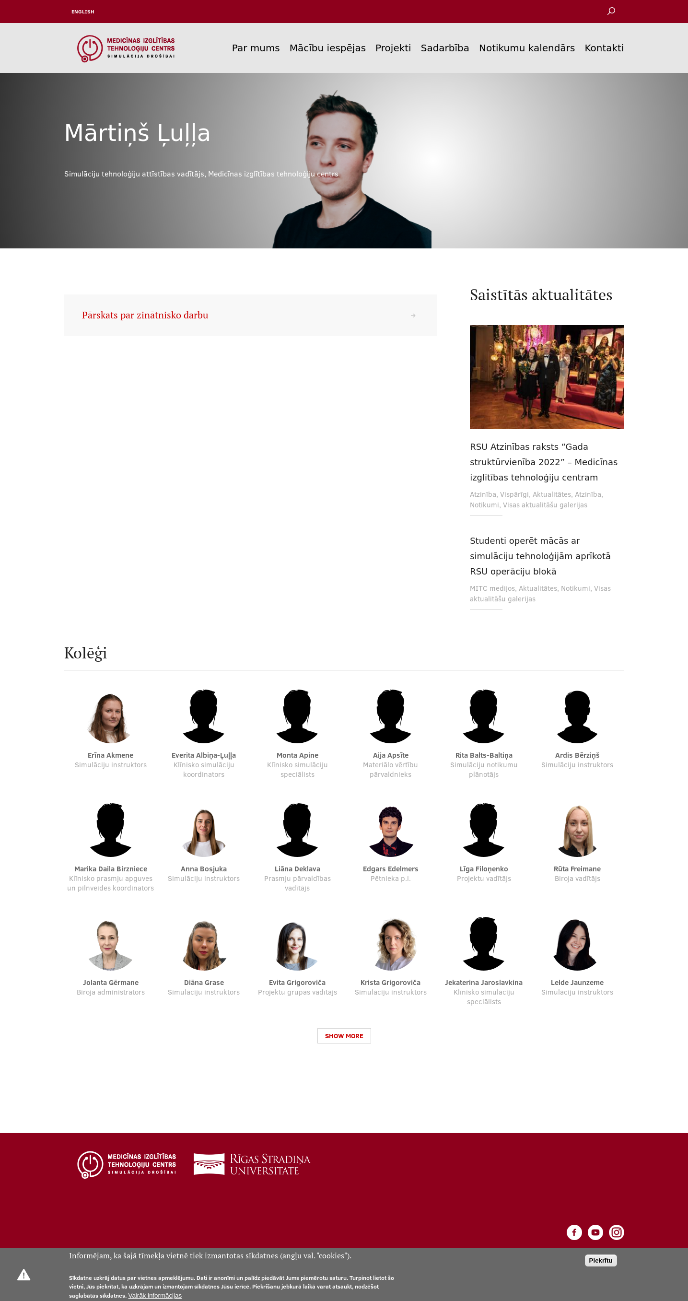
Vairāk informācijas (155, 1295)
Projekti (393, 48)
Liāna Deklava (297, 869)
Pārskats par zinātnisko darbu (145, 315)
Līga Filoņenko (484, 869)
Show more (344, 1036)
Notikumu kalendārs (527, 48)
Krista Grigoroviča (390, 982)
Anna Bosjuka (204, 869)
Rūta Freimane (577, 869)
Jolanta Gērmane (111, 982)
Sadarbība (445, 48)
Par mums (256, 48)
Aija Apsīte (390, 755)
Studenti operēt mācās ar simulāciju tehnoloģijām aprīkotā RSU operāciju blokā (540, 556)
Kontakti (604, 48)
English (82, 11)
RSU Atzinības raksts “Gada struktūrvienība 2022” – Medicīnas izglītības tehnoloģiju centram (544, 462)
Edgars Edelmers (391, 869)
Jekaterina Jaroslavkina (484, 982)
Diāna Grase (204, 982)
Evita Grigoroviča (297, 982)
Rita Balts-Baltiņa (484, 755)
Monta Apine (297, 755)
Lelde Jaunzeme (577, 982)
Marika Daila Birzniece (110, 869)
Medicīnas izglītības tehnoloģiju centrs (273, 173)
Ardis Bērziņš (577, 755)
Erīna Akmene (110, 755)
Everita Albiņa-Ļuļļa (204, 755)
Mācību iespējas (328, 48)
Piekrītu (601, 1260)
